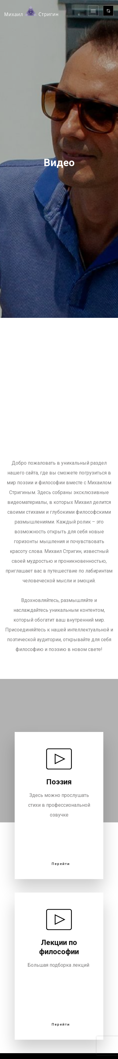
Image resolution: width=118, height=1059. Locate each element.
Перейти (61, 864)
